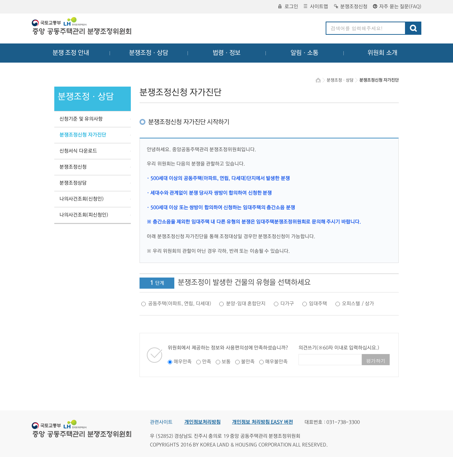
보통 (226, 361)
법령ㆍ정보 (226, 52)
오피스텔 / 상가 (358, 303)
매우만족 (183, 361)
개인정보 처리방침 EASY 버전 (262, 422)
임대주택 (318, 303)
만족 (206, 361)
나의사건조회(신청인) (81, 199)
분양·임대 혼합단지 (246, 303)
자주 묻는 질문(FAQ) (397, 6)
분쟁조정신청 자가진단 (82, 135)
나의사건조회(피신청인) (83, 215)
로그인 (288, 6)
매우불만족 (276, 361)
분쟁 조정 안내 (71, 52)
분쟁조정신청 (350, 6)
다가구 (287, 303)
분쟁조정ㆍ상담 (148, 52)
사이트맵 (316, 6)
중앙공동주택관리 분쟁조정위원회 (82, 27)
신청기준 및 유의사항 (81, 119)
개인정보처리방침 (202, 422)
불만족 (248, 361)
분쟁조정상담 (73, 183)
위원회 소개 (382, 52)
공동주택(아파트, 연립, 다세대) (179, 303)
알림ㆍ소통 (304, 52)
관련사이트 (161, 422)
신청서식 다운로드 (78, 151)
